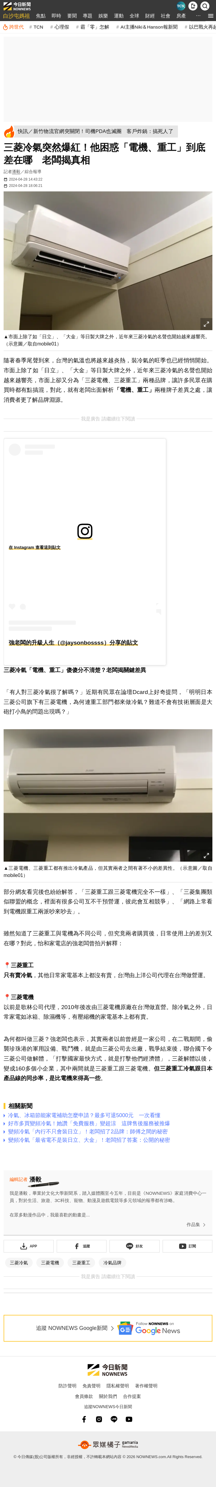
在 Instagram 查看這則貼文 (35, 547)
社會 (165, 15)
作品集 (197, 1225)
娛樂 (103, 15)
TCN (38, 26)
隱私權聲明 (117, 1385)
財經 (150, 15)
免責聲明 (91, 1385)
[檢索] (204, 6)
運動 (119, 15)
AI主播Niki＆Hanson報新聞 (149, 26)
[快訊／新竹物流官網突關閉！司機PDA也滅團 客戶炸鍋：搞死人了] (98, 131)
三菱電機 (50, 1262)
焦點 (41, 15)
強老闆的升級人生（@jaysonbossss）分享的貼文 (73, 643)
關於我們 (108, 1396)
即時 (56, 15)
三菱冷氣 (19, 1262)
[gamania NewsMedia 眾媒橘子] (108, 1444)
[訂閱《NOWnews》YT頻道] (188, 1246)
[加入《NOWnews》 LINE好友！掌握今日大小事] (135, 1246)
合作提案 (132, 1396)
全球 (134, 15)
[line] (114, 1419)
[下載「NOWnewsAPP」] (29, 1246)
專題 (87, 15)
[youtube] (129, 1419)
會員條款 (84, 1396)
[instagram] (99, 1419)
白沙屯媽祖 (16, 16)
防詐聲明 (67, 1385)
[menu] (211, 16)
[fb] (84, 1419)
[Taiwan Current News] (180, 6)
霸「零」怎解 (94, 26)
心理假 (62, 26)
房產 (181, 15)
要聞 (72, 15)
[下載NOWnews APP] (192, 6)
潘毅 (16, 171)
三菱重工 (81, 1262)
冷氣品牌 (113, 1262)
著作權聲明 (146, 1385)
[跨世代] (13, 27)
